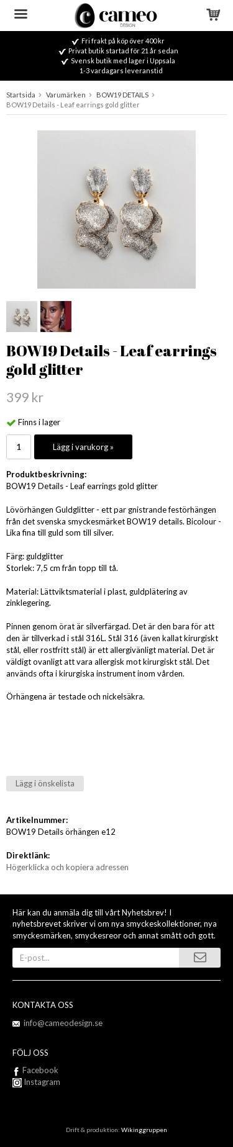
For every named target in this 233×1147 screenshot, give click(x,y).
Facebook (40, 1070)
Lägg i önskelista (45, 783)
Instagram (36, 1082)
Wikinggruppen (144, 1129)
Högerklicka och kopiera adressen (67, 867)
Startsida (20, 95)
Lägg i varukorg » (83, 447)
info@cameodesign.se (63, 1023)
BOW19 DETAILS (122, 95)
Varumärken (66, 95)
